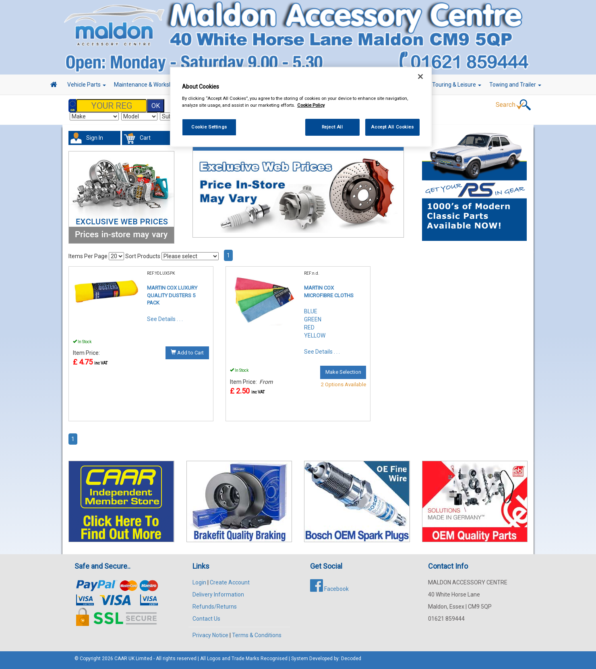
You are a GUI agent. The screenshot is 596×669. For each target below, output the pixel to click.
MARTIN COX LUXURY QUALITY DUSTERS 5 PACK (172, 287)
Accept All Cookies (392, 127)
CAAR (120, 650)
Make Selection (343, 364)
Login (199, 574)
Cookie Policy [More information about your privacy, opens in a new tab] (311, 105)
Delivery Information (218, 586)
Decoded (351, 650)
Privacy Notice (210, 627)
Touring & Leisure (456, 84)
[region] (301, 107)
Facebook (329, 581)
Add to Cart (187, 344)
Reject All (332, 127)
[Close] (420, 76)
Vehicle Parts (86, 84)
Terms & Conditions (256, 627)
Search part (87, 661)
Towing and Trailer (515, 84)
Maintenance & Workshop (149, 84)
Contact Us (206, 610)
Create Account (230, 574)
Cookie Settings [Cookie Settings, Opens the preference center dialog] (209, 127)
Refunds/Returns (214, 598)
